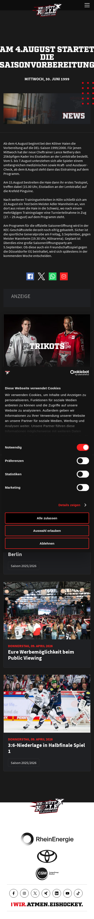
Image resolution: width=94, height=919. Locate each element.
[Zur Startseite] (47, 10)
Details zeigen (69, 505)
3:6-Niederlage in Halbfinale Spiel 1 (46, 748)
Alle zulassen (47, 518)
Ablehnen (47, 543)
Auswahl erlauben (47, 530)
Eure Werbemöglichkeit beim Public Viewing (41, 655)
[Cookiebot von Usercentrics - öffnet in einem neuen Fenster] (70, 373)
